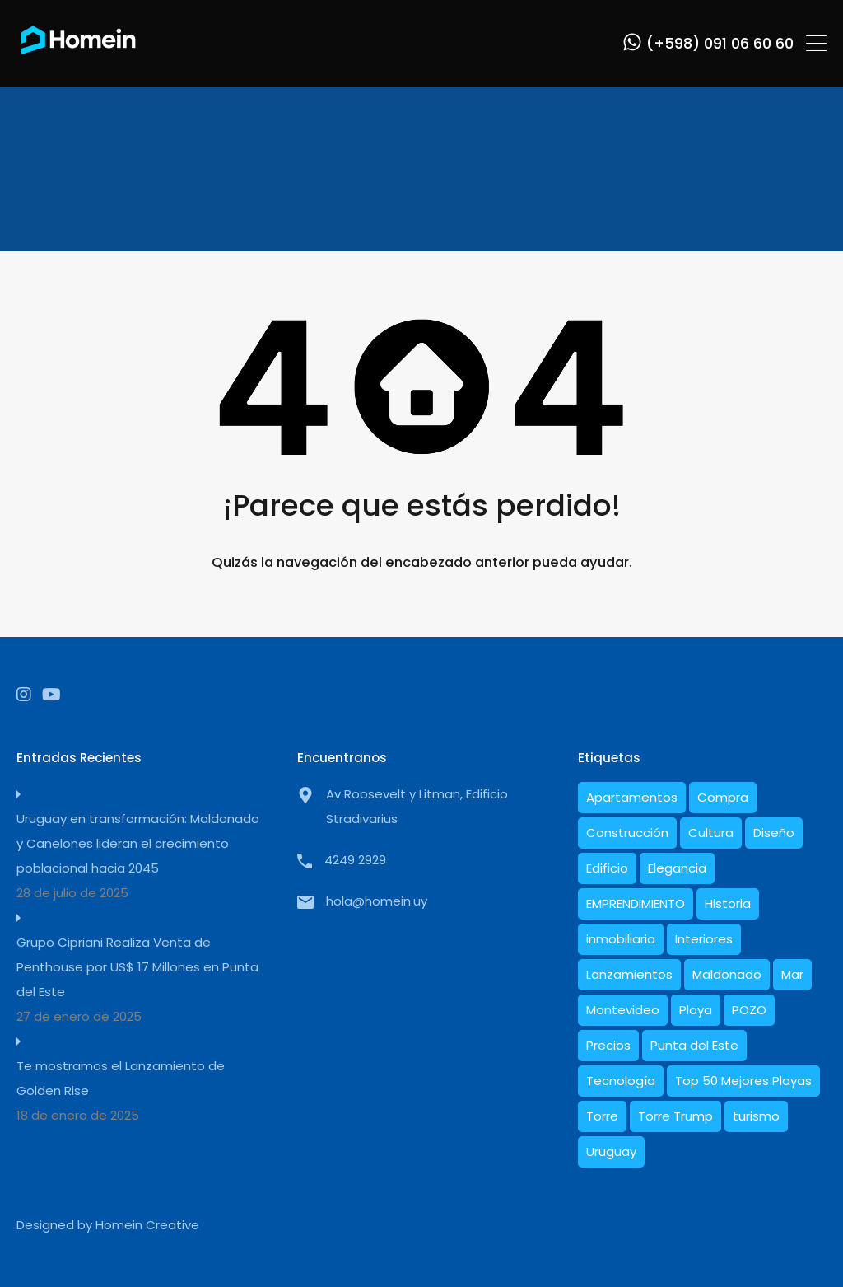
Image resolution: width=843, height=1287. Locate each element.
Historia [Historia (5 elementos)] (728, 903)
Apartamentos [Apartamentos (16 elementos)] (632, 797)
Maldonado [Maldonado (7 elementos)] (726, 974)
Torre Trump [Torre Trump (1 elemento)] (675, 1116)
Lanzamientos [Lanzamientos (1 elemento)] (629, 974)
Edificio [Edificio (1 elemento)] (607, 868)
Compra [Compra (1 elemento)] (722, 797)
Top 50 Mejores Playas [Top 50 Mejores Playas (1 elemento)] (743, 1080)
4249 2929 (355, 859)
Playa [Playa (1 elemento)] (695, 1009)
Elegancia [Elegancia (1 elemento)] (677, 868)
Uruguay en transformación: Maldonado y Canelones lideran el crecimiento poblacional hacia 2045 (137, 843)
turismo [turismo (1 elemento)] (756, 1116)
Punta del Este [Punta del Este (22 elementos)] (694, 1045)
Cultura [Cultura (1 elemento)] (711, 832)
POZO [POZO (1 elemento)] (749, 1009)
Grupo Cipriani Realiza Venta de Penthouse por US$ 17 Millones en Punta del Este (137, 967)
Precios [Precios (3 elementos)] (608, 1045)
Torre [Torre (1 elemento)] (602, 1116)
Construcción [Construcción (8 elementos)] (627, 832)
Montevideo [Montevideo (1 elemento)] (622, 1009)
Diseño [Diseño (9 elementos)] (773, 832)
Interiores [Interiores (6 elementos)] (704, 939)
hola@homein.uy (376, 901)
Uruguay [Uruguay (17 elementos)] (611, 1151)
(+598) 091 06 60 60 (720, 44)
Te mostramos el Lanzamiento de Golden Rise (120, 1078)
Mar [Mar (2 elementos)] (792, 974)
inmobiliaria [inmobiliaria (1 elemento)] (620, 939)
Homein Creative (147, 1224)
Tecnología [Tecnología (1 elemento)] (620, 1080)
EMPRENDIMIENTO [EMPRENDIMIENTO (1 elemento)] (635, 903)
